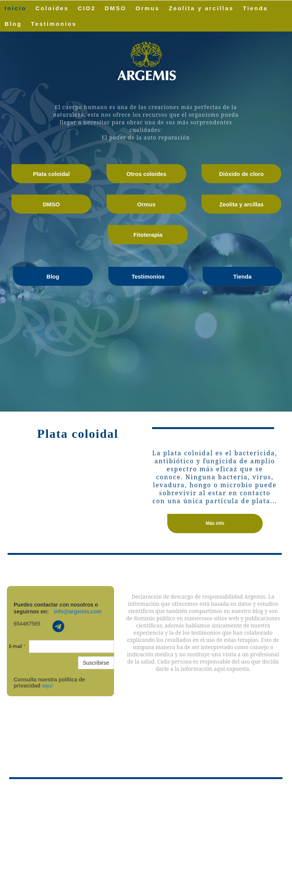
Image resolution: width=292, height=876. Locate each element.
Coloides (51, 8)
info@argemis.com (78, 611)
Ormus (148, 8)
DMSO (116, 8)
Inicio (15, 8)
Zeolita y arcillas (201, 8)
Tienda (255, 8)
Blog (13, 24)
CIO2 (87, 8)
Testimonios (53, 24)
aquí (47, 686)
